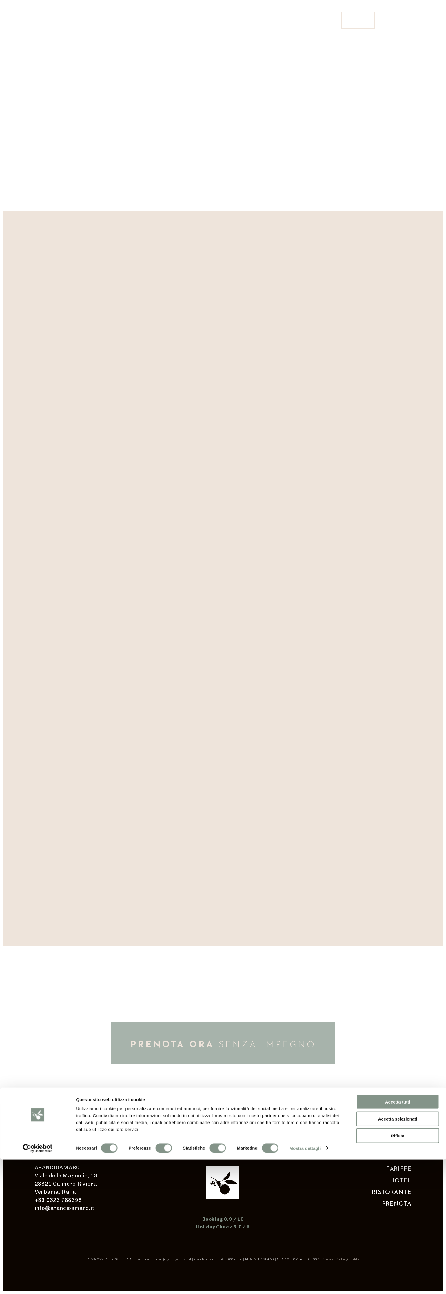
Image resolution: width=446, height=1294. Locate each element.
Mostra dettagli (305, 1282)
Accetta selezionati (397, 1253)
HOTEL (400, 1181)
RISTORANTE (391, 1192)
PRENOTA (397, 1204)
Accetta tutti (397, 1236)
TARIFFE (399, 1169)
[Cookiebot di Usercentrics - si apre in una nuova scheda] (37, 1282)
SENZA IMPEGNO (223, 1045)
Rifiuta (398, 1270)
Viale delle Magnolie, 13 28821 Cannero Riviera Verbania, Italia (66, 1184)
